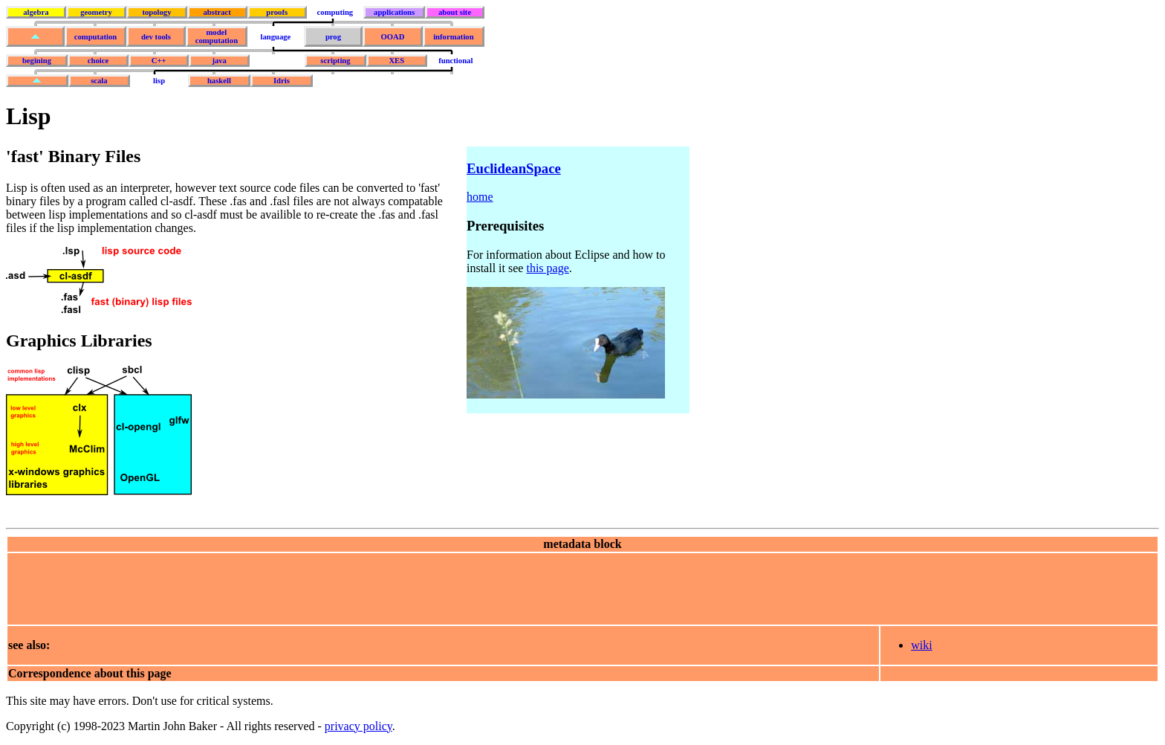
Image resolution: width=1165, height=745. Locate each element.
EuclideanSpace (514, 168)
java (219, 61)
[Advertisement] (278, 587)
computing (335, 12)
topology (156, 12)
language (275, 37)
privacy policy (358, 726)
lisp (159, 81)
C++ (159, 61)
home (480, 196)
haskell (219, 81)
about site (454, 12)
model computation (216, 36)
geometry (96, 12)
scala (99, 81)
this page (547, 268)
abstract (216, 12)
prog (333, 37)
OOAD (392, 37)
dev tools (156, 37)
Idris (281, 81)
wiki (921, 645)
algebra (35, 12)
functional (455, 61)
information (453, 37)
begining (36, 61)
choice (98, 61)
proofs (277, 12)
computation (95, 37)
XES (396, 61)
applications (394, 12)
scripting (335, 61)
